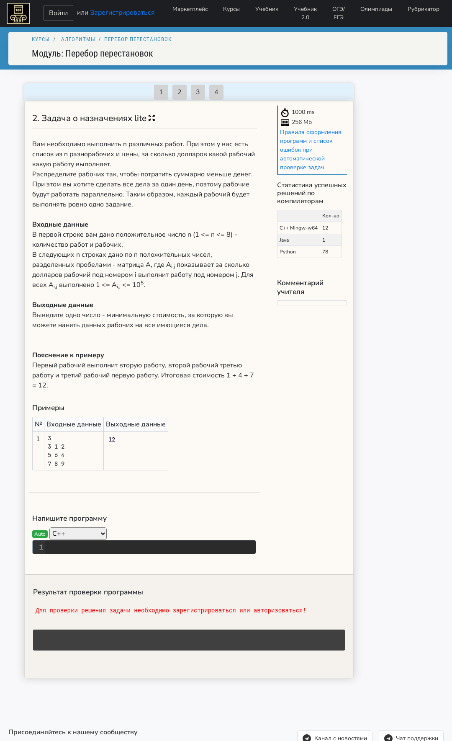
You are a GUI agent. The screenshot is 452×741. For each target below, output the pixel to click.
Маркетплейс (190, 9)
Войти (58, 13)
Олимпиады (376, 9)
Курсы (231, 9)
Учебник (266, 9)
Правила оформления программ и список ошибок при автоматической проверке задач (311, 149)
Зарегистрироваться (122, 12)
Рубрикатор (423, 9)
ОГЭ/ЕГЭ (338, 13)
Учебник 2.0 (305, 13)
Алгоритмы (78, 39)
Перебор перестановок (138, 39)
